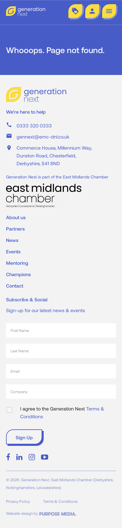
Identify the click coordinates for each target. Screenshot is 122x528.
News (12, 240)
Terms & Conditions (60, 501)
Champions (18, 274)
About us (16, 217)
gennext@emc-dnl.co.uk (43, 136)
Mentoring (17, 263)
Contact (14, 285)
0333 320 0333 (34, 125)
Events (13, 251)
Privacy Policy (18, 501)
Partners (15, 228)
